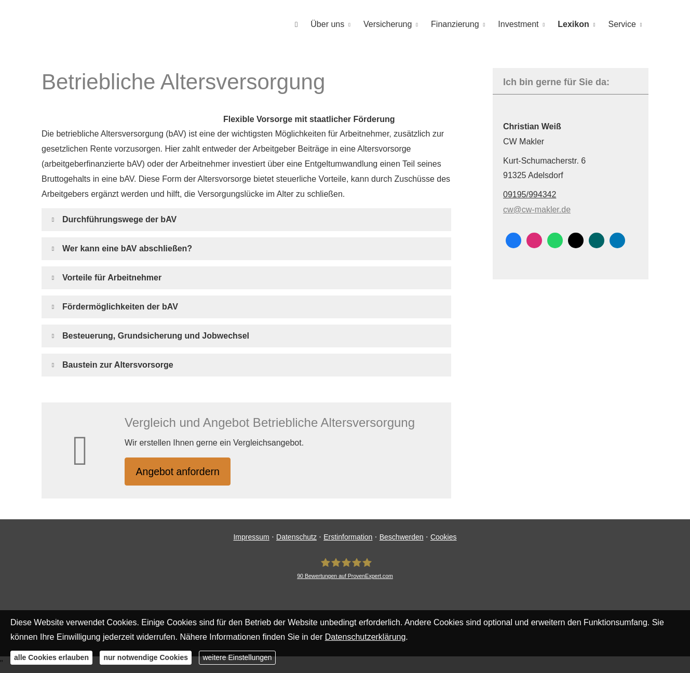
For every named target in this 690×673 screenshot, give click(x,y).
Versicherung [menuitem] (390, 24)
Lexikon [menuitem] (574, 24)
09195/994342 (529, 194)
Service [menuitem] (622, 24)
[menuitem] (299, 24)
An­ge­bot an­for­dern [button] (181, 471)
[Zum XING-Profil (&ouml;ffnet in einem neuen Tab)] (596, 240)
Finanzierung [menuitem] (457, 24)
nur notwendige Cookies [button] (145, 657)
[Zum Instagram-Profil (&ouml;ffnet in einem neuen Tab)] (534, 240)
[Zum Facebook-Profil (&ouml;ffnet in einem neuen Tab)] (513, 240)
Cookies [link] (443, 539)
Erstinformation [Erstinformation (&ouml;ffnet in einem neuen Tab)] (347, 539)
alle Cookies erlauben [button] (51, 657)
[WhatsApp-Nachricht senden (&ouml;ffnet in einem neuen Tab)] (555, 240)
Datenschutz (296, 539)
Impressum (251, 539)
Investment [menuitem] (519, 24)
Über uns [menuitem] (330, 24)
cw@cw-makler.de (537, 209)
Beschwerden (402, 539)
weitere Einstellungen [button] (237, 657)
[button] (119, 218)
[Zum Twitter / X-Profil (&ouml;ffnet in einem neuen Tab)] (576, 240)
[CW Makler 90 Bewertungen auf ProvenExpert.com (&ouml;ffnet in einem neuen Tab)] (345, 570)
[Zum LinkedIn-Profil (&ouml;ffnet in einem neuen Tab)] (617, 240)
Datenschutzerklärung (365, 636)
